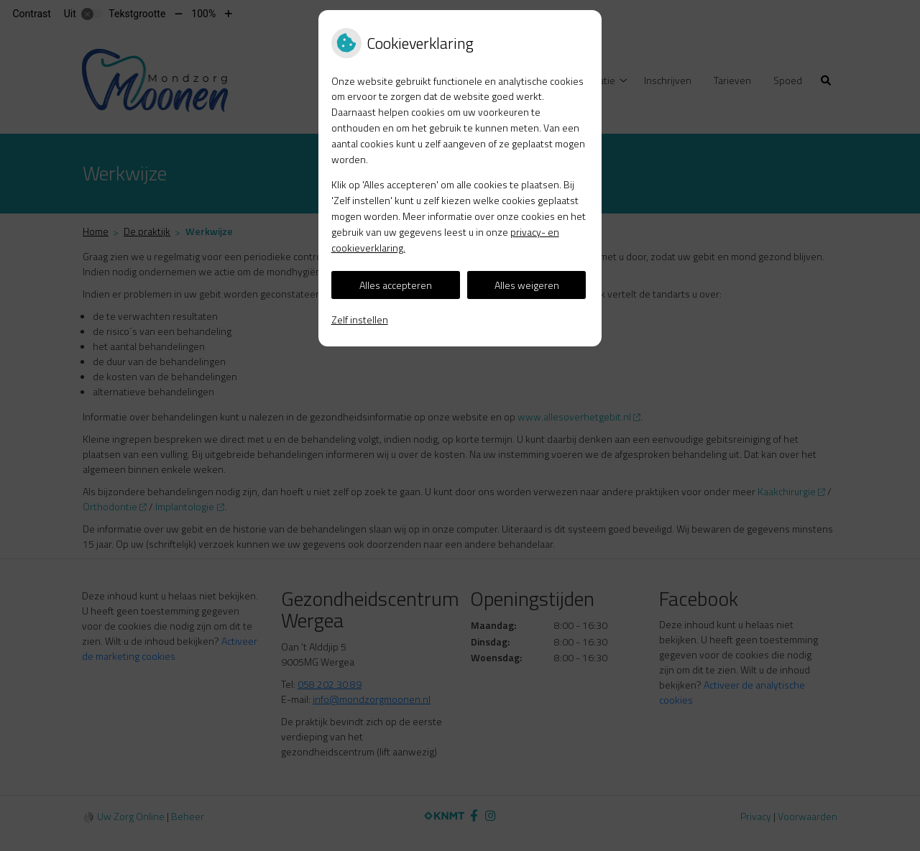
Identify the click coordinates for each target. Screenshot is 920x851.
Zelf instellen (359, 319)
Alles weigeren (526, 285)
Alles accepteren (395, 285)
